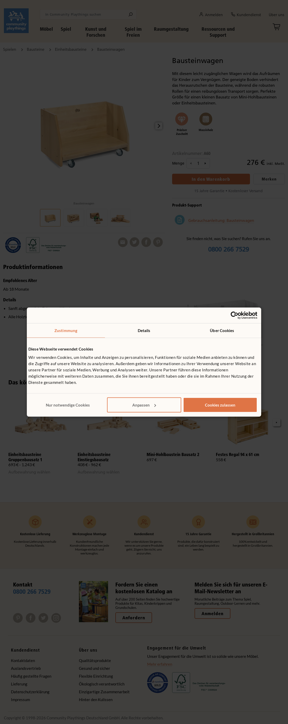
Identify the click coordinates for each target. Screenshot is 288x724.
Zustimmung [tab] (65, 330)
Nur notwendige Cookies (68, 404)
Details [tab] (144, 330)
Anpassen (144, 404)
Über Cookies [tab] (222, 330)
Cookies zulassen (220, 404)
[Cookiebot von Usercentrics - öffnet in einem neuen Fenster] (234, 315)
